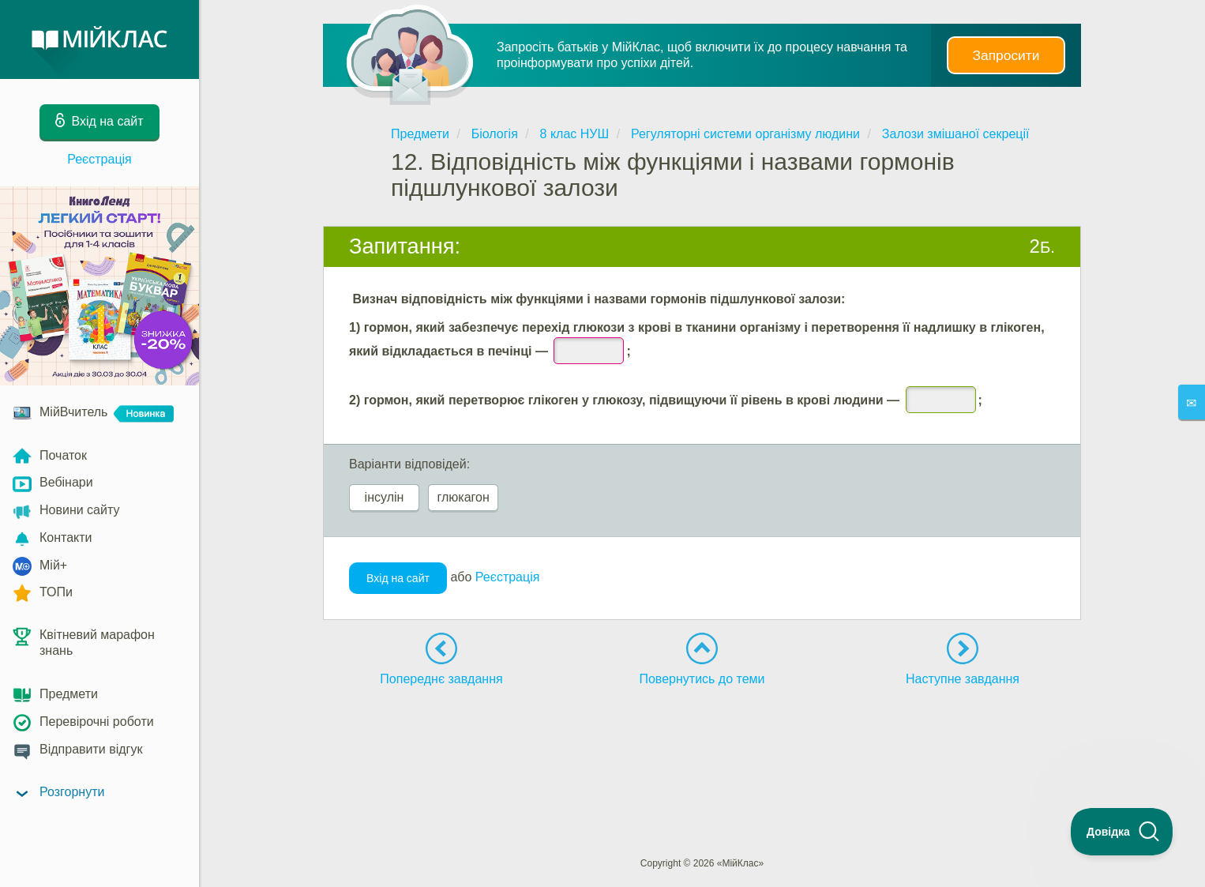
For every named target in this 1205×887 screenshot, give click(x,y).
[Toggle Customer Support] (1122, 831)
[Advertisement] (702, 742)
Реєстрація (99, 159)
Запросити (1006, 55)
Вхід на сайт (398, 578)
